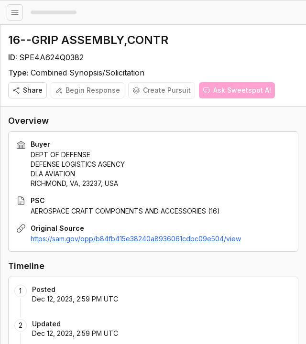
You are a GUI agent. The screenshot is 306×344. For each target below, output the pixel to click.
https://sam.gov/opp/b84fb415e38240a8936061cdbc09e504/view (136, 239)
